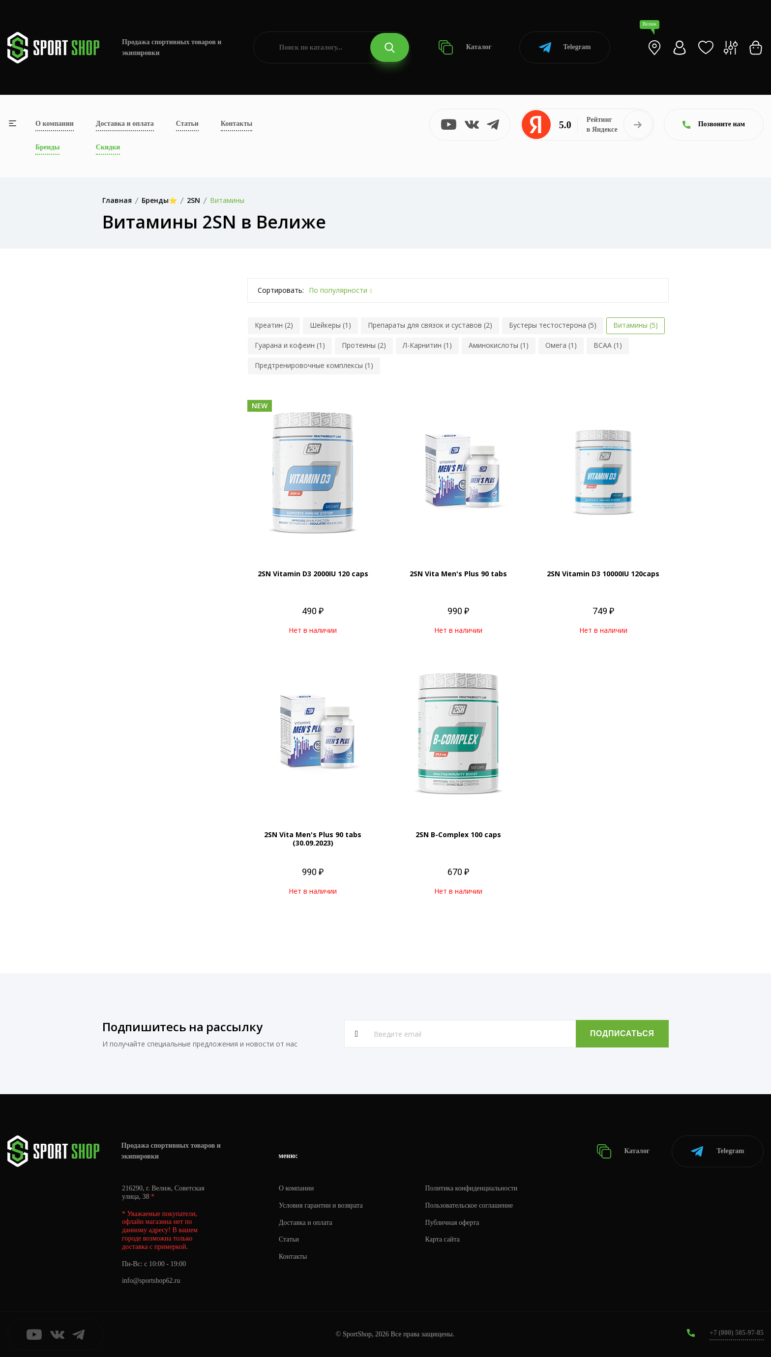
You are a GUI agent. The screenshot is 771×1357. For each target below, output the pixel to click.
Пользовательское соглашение (470, 1205)
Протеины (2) (364, 345)
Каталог (465, 47)
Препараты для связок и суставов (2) (430, 325)
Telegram (565, 47)
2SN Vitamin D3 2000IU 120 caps (313, 573)
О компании (54, 123)
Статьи (187, 123)
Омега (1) (561, 345)
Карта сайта (443, 1239)
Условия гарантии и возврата (321, 1205)
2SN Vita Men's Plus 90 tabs (458, 573)
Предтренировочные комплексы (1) (314, 365)
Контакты (236, 123)
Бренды (47, 147)
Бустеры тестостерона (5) (552, 325)
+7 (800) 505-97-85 (736, 1332)
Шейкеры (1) (330, 325)
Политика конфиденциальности (472, 1187)
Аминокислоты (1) (499, 345)
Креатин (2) (274, 325)
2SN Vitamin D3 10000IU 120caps (603, 573)
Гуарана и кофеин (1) (290, 345)
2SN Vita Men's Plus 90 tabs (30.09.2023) (312, 839)
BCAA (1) (607, 345)
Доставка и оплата (125, 123)
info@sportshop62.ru (151, 1280)
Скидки (108, 147)
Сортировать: (281, 290)
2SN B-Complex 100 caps (458, 834)
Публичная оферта (453, 1222)
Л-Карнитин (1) (427, 345)
